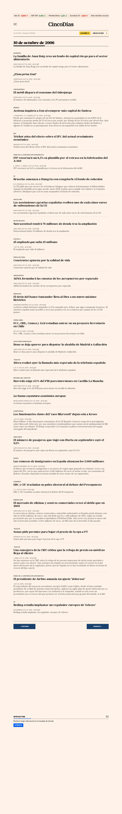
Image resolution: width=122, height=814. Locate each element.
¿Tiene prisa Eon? (24, 74)
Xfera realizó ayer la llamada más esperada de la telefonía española (59, 363)
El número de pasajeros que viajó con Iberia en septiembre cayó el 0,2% (58, 442)
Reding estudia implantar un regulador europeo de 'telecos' (54, 605)
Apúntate (18, 725)
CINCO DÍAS (17, 64)
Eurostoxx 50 (75, 16)
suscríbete (84, 33)
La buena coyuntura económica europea (39, 396)
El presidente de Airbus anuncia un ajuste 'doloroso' (49, 579)
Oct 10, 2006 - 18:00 (30, 64)
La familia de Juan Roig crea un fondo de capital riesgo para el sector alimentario (60, 58)
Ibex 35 (17, 16)
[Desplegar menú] (15, 24)
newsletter (19, 717)
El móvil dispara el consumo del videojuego (42, 92)
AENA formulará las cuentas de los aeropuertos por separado (55, 279)
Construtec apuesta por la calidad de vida (41, 260)
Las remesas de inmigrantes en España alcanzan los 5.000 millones (58, 461)
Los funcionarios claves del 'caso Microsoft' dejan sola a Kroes (55, 414)
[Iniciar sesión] (100, 33)
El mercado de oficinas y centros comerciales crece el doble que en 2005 (59, 505)
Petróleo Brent (54, 16)
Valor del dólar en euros (100, 16)
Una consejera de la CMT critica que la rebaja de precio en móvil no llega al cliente (59, 552)
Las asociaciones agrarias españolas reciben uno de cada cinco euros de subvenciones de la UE (60, 204)
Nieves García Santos (21, 401)
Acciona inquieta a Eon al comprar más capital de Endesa (52, 111)
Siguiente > (97, 626)
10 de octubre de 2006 (33, 43)
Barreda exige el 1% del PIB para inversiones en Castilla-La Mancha (58, 381)
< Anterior (24, 626)
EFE (14, 331)
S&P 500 (34, 16)
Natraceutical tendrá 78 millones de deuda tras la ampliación (55, 224)
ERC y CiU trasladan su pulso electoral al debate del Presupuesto (57, 485)
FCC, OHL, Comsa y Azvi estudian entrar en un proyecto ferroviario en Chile (59, 325)
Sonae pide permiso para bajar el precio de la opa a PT (50, 532)
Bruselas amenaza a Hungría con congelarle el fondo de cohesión (58, 179)
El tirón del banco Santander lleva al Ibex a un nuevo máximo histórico (54, 298)
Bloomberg (17, 610)
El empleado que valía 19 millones (35, 242)
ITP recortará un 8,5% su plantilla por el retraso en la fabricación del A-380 (60, 160)
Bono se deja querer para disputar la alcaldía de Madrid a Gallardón (60, 344)
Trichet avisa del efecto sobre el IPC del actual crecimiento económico (53, 138)
